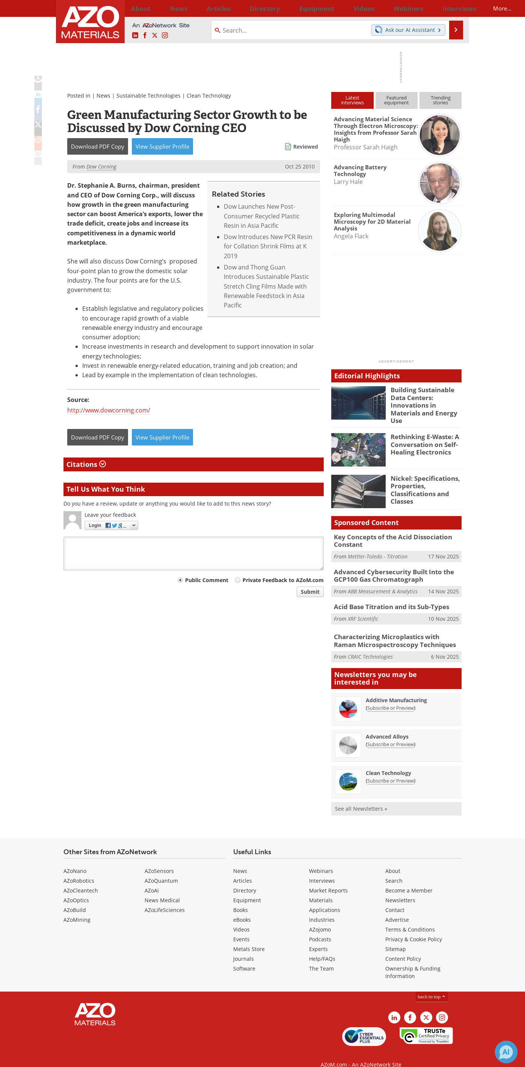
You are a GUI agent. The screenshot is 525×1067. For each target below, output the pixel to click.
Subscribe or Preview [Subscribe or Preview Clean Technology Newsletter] (390, 769)
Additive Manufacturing (396, 689)
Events (241, 928)
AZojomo (320, 918)
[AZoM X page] (155, 36)
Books (240, 898)
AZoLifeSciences (165, 898)
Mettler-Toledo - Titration (377, 549)
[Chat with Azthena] (506, 1052)
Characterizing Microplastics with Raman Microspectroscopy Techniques (392, 631)
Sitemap (395, 937)
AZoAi (152, 879)
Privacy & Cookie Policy (413, 928)
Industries (322, 908)
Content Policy (403, 947)
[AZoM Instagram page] (165, 36)
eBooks (242, 908)
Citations (86, 464)
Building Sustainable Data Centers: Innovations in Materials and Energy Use (425, 400)
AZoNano (74, 859)
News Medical (162, 888)
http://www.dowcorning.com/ (108, 410)
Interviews (322, 869)
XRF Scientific (363, 608)
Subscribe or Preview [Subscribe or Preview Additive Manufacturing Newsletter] (390, 697)
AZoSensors (159, 859)
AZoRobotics (78, 869)
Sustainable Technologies (148, 95)
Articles (242, 869)
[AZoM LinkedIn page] (135, 36)
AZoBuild (74, 898)
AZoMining (77, 908)
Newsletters (400, 888)
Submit (310, 591)
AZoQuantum (161, 869)
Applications (324, 898)
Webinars (321, 859)
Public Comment (206, 580)
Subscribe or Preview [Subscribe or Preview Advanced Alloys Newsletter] (390, 733)
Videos (241, 918)
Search (394, 869)
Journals (243, 947)
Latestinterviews (352, 100)
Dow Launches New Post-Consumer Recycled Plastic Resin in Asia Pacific (262, 216)
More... (451, 8)
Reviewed (305, 146)
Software (244, 957)
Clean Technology (209, 95)
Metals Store (249, 937)
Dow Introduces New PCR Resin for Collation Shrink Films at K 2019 (268, 246)
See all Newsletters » (361, 797)
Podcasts (320, 928)
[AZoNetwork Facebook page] (145, 36)
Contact (394, 898)
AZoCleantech (80, 879)
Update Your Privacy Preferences (120, 1057)
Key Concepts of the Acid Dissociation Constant (387, 534)
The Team (321, 957)
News (103, 95)
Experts (318, 937)
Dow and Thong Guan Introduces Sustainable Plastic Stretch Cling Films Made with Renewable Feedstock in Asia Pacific (266, 286)
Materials (321, 888)
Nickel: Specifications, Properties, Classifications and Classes (422, 483)
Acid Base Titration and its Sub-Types (386, 597)
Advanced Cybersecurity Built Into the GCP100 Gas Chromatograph (389, 567)
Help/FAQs (322, 947)
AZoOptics (76, 888)
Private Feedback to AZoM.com (283, 580)
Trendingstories (441, 100)
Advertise (397, 908)
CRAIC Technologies (370, 645)
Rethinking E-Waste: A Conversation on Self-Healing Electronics (422, 437)
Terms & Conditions (410, 918)
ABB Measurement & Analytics (383, 582)
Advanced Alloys (387, 725)
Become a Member (409, 879)
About (392, 859)
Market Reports (328, 879)
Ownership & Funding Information (413, 961)
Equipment (247, 888)
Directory (243, 8)
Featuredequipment (396, 100)
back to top (432, 985)
